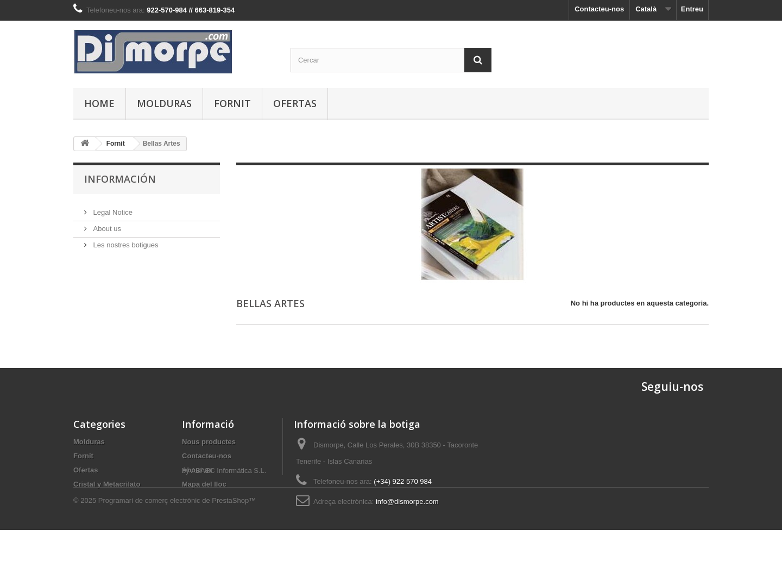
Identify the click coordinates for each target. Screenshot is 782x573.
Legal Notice (112, 208)
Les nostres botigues (125, 240)
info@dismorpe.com (407, 501)
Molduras (164, 103)
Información (120, 178)
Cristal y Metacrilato (107, 484)
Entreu (692, 9)
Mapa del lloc (204, 484)
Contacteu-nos (599, 9)
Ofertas (295, 103)
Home (99, 103)
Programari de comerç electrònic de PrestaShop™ (177, 543)
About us (106, 224)
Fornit (232, 103)
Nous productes (209, 442)
